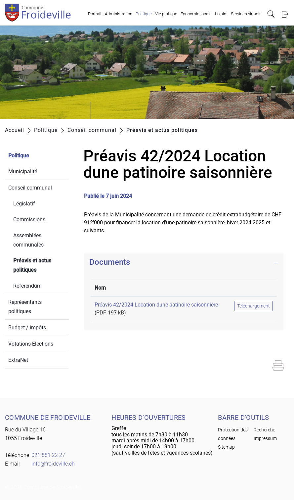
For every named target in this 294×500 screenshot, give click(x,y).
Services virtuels (246, 13)
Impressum (265, 438)
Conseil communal (30, 188)
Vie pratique (166, 13)
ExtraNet (18, 360)
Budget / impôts (27, 327)
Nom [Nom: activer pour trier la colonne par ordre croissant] (100, 288)
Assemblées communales (28, 240)
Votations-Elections (30, 344)
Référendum (27, 286)
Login (285, 14)
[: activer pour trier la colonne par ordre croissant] (253, 288)
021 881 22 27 (48, 455)
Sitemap (226, 447)
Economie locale (196, 13)
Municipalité (22, 171)
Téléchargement (253, 305)
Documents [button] (109, 262)
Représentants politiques (25, 306)
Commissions (29, 219)
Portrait (95, 13)
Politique (144, 13)
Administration (118, 13)
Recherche (264, 429)
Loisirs (221, 13)
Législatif (24, 203)
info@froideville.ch (53, 464)
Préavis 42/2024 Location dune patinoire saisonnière (156, 305)
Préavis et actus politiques (40, 265)
